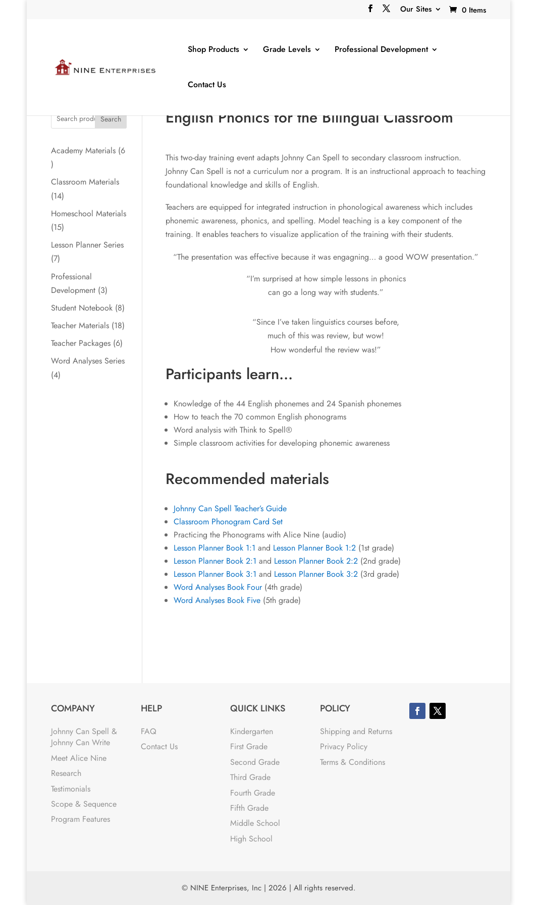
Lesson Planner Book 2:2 (316, 561)
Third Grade (250, 777)
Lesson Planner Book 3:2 (316, 574)
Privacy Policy (343, 746)
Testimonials (70, 789)
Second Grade (255, 762)
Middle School (255, 823)
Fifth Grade (249, 808)
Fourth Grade (252, 793)
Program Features (80, 819)
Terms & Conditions (352, 762)
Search (110, 119)
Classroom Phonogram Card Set (228, 521)
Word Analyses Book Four (218, 587)
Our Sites (416, 10)
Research (66, 773)
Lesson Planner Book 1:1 (214, 548)
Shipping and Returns (356, 731)
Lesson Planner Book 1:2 (314, 548)
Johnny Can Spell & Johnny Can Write (84, 737)
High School (251, 838)
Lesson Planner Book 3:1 (215, 574)
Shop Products (213, 49)
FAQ (148, 731)
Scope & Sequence (84, 804)
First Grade (248, 746)
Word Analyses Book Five (217, 600)
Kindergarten (251, 731)
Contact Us (207, 85)
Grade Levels (287, 49)
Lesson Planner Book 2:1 (215, 561)
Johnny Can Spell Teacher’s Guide (230, 508)
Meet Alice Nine (78, 758)
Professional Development (381, 49)
